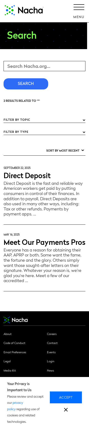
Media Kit (10, 370)
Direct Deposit (27, 175)
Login (50, 361)
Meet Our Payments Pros (44, 242)
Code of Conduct (14, 343)
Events (51, 352)
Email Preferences (15, 352)
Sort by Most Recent (63, 150)
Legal (7, 361)
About (8, 334)
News (50, 370)
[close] (66, 410)
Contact (52, 343)
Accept (66, 397)
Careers (51, 334)
